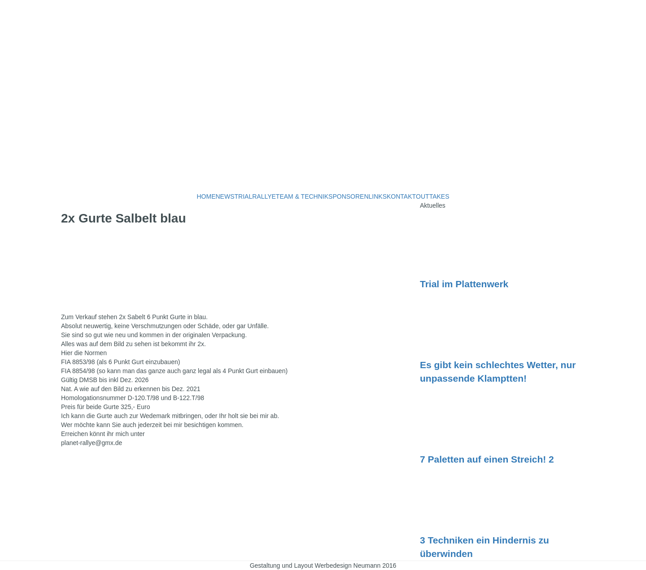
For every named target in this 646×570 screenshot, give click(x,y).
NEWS (225, 196)
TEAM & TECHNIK (302, 196)
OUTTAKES (432, 196)
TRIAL (244, 196)
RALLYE (264, 196)
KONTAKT (401, 196)
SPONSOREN (348, 196)
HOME (206, 196)
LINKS (378, 196)
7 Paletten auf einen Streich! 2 (487, 459)
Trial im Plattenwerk (464, 284)
